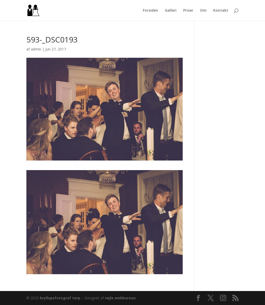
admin (36, 49)
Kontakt (220, 11)
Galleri (170, 11)
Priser (188, 11)
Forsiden (150, 11)
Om (203, 11)
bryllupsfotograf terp (60, 297)
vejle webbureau (120, 297)
